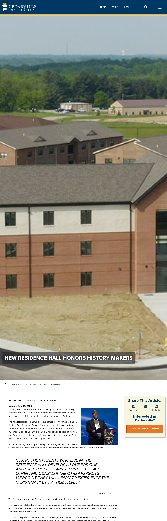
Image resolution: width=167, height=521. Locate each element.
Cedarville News (17, 384)
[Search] (145, 7)
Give (126, 7)
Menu (159, 7)
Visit (115, 7)
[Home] (5, 384)
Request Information (145, 428)
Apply (103, 7)
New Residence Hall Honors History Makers (46, 384)
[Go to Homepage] (19, 10)
